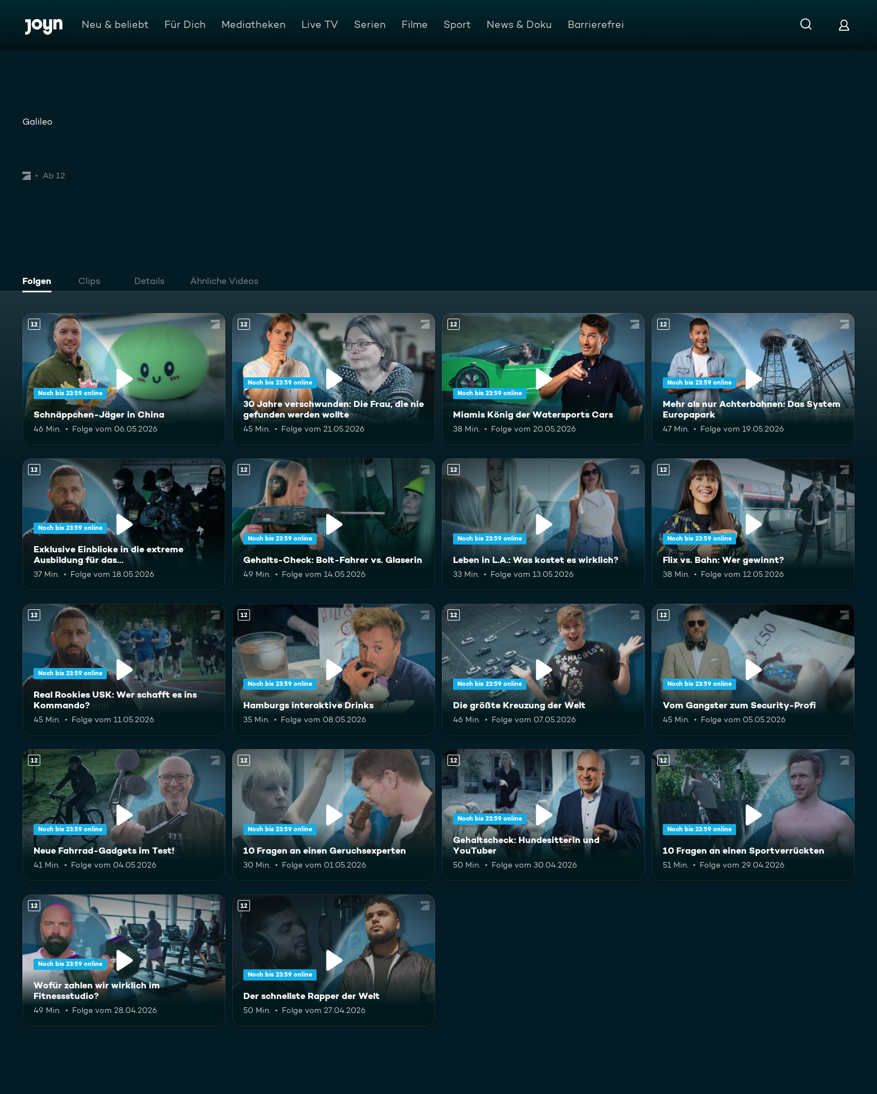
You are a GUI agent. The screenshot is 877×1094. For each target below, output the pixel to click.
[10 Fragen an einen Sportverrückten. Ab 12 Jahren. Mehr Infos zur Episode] (753, 815)
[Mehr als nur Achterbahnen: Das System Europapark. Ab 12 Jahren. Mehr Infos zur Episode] (753, 379)
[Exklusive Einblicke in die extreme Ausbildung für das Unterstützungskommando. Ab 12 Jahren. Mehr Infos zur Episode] (123, 524)
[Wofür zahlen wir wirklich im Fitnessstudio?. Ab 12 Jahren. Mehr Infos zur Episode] (123, 960)
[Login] (844, 25)
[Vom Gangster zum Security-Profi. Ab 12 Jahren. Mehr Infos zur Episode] (753, 670)
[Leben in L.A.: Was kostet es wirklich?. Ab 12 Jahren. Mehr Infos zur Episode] (543, 524)
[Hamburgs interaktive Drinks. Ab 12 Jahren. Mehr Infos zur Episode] (333, 670)
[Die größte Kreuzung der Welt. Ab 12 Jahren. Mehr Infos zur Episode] (543, 670)
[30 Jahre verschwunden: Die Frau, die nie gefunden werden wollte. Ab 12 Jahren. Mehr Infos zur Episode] (333, 379)
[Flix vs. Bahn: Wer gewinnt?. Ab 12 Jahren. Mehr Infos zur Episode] (753, 524)
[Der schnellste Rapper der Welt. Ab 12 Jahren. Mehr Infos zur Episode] (333, 960)
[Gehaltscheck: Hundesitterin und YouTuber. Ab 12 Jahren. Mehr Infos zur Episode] (543, 815)
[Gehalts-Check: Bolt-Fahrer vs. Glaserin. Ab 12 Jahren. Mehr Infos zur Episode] (333, 524)
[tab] (39, 282)
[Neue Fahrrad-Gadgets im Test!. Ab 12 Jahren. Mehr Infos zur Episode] (123, 815)
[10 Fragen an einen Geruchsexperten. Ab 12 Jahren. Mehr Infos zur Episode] (333, 815)
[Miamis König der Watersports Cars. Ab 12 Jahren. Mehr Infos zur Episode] (543, 379)
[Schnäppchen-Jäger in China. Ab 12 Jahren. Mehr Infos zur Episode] (123, 379)
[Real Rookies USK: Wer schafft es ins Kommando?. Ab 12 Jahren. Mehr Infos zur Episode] (123, 670)
